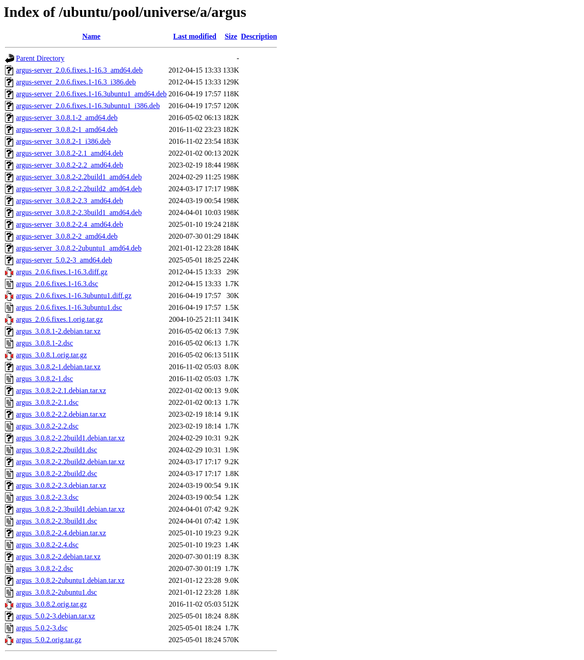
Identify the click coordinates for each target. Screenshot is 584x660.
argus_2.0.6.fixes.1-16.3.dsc (57, 284)
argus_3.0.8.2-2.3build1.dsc (56, 521)
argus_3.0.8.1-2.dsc (44, 343)
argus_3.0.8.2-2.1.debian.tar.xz (61, 390)
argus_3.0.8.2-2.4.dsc (47, 545)
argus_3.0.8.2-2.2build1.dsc (56, 450)
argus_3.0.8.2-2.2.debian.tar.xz (61, 414)
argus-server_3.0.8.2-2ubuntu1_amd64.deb (78, 248)
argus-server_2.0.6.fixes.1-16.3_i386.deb (76, 82)
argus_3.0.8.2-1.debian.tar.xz (58, 367)
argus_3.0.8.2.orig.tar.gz (51, 604)
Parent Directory (40, 58)
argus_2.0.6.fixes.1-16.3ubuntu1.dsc (69, 307)
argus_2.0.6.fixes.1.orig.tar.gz (59, 319)
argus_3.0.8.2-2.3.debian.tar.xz (61, 485)
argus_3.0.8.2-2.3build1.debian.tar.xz (70, 509)
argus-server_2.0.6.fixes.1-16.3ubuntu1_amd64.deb (91, 94)
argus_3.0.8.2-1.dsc (44, 378)
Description (259, 36)
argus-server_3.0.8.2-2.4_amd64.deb (69, 224)
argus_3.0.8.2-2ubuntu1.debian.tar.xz (70, 580)
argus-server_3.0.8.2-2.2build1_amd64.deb (79, 177)
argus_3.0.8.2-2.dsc (44, 568)
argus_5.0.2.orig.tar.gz (48, 640)
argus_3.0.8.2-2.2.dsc (47, 426)
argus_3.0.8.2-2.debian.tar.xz (58, 556)
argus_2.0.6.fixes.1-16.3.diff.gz (62, 272)
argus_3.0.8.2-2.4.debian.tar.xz (61, 533)
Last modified (195, 36)
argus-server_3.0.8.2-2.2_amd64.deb (69, 165)
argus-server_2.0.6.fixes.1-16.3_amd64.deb (79, 70)
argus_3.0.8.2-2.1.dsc (47, 402)
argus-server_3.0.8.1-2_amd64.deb (67, 117)
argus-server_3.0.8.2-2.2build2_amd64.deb (79, 189)
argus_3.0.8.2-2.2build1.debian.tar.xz (70, 438)
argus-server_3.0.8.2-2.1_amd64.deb (69, 153)
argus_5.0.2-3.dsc (42, 628)
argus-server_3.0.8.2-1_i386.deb (63, 141)
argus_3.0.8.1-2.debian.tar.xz (58, 331)
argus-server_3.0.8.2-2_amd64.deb (67, 236)
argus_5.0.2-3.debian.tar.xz (55, 616)
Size (230, 36)
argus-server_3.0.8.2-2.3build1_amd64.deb (79, 212)
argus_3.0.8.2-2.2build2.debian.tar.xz (70, 462)
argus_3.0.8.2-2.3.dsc (47, 497)
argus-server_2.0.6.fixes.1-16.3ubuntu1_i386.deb (88, 106)
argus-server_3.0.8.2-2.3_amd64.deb (69, 200)
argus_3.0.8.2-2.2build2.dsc (56, 473)
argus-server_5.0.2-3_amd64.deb (64, 260)
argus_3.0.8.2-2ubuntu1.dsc (56, 592)
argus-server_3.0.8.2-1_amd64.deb (67, 129)
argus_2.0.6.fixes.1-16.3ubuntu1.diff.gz (73, 295)
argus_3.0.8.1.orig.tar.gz (51, 355)
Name (91, 36)
